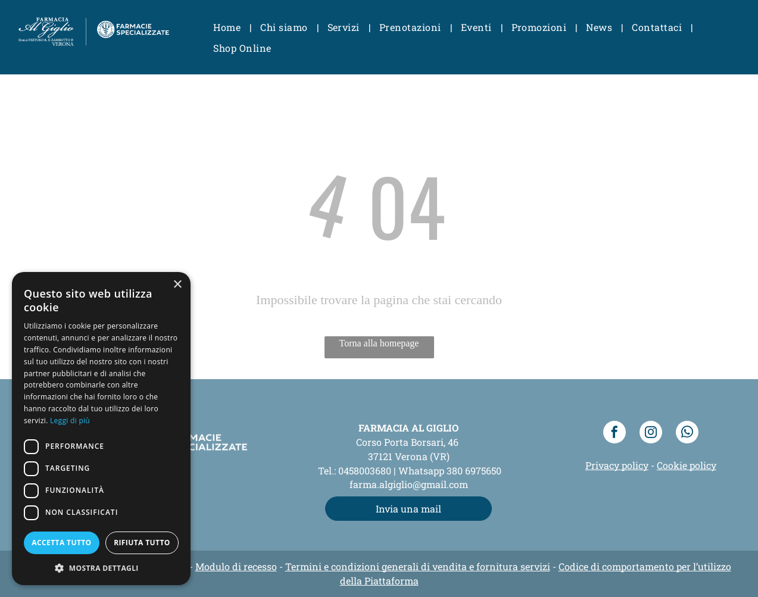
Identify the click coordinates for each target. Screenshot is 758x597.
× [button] (177, 284)
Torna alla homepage (379, 343)
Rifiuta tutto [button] (142, 542)
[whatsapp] (687, 433)
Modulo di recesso (236, 566)
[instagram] (651, 433)
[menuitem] (227, 27)
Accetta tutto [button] (61, 542)
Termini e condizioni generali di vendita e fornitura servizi (417, 566)
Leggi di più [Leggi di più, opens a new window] (70, 420)
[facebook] (614, 433)
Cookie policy (686, 465)
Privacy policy (616, 465)
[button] (101, 567)
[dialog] (101, 428)
